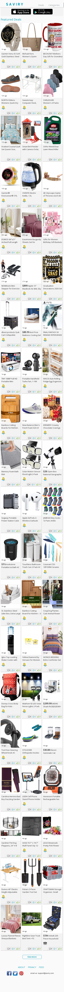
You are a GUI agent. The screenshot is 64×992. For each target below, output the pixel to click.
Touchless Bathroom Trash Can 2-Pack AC (31, 565)
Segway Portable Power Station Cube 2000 (10, 521)
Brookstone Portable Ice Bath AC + (10, 567)
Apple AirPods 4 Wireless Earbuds (30, 519)
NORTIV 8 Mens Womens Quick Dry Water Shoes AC (9, 103)
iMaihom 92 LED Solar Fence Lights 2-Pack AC (31, 706)
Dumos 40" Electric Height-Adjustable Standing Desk (9, 892)
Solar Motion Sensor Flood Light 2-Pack (31, 473)
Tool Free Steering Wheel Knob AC (9, 751)
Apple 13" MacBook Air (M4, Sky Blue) (31, 288)
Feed (41, 967)
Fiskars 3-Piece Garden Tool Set (29, 890)
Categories (54, 4)
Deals (41, 4)
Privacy (32, 967)
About (21, 967)
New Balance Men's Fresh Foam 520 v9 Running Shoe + (31, 428)
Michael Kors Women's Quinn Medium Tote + (30, 56)
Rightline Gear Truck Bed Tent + (31, 937)
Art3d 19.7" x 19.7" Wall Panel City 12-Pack (30, 846)
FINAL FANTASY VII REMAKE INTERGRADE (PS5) (52, 335)
